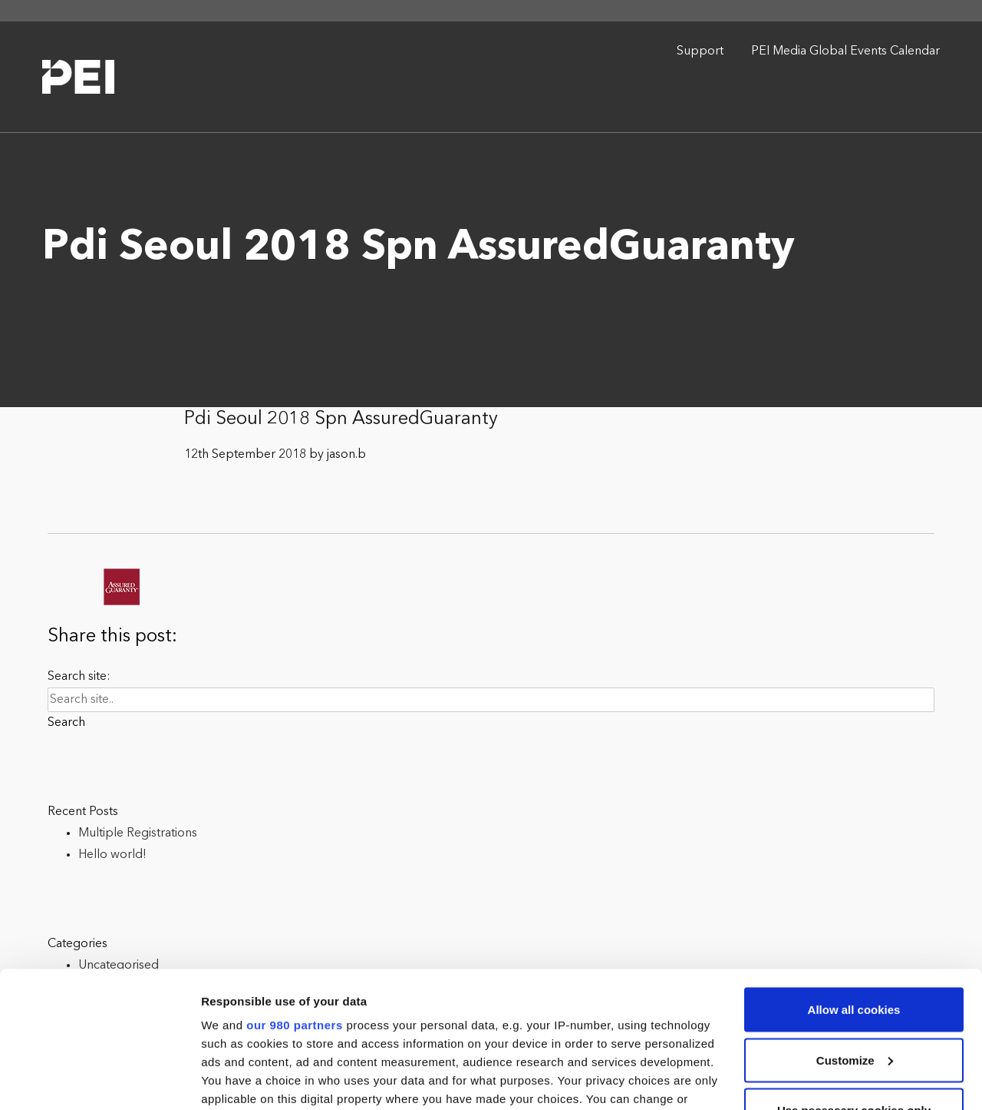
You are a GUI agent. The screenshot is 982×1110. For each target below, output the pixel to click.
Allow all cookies (854, 894)
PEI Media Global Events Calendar (845, 51)
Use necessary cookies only (854, 995)
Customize (854, 945)
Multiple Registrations (137, 833)
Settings (224, 1079)
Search (66, 723)
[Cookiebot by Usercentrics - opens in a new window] (99, 1080)
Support (700, 51)
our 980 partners (294, 909)
